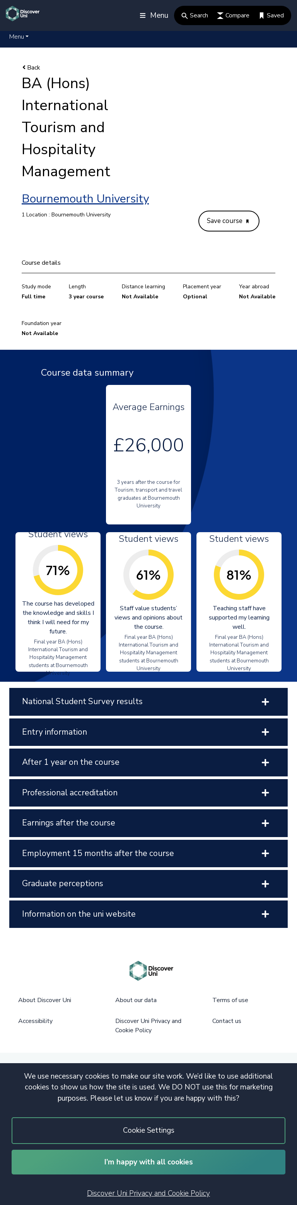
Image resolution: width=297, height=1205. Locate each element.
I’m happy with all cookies (148, 1162)
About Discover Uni (44, 1000)
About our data (136, 1000)
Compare (233, 15)
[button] (19, 36)
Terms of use (230, 1000)
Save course (228, 220)
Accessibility (35, 1021)
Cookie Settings (148, 1130)
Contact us (226, 1021)
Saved (271, 15)
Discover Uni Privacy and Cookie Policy (148, 1193)
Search (194, 15)
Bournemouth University (85, 199)
